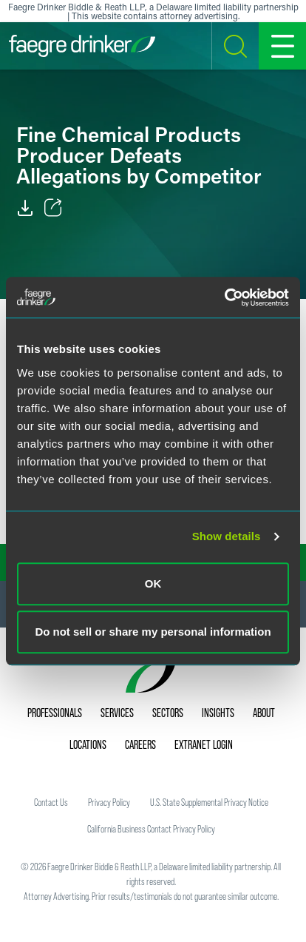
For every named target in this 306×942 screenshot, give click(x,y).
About (264, 712)
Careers (140, 744)
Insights (218, 712)
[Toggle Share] (53, 208)
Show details (226, 536)
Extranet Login (203, 744)
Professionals (54, 712)
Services (117, 712)
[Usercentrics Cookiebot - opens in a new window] (224, 297)
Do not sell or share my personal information (153, 631)
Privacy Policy (109, 802)
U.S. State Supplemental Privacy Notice (209, 802)
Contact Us (51, 802)
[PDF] (25, 208)
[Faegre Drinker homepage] (82, 46)
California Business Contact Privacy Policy (151, 829)
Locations (87, 744)
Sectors (167, 712)
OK (153, 583)
